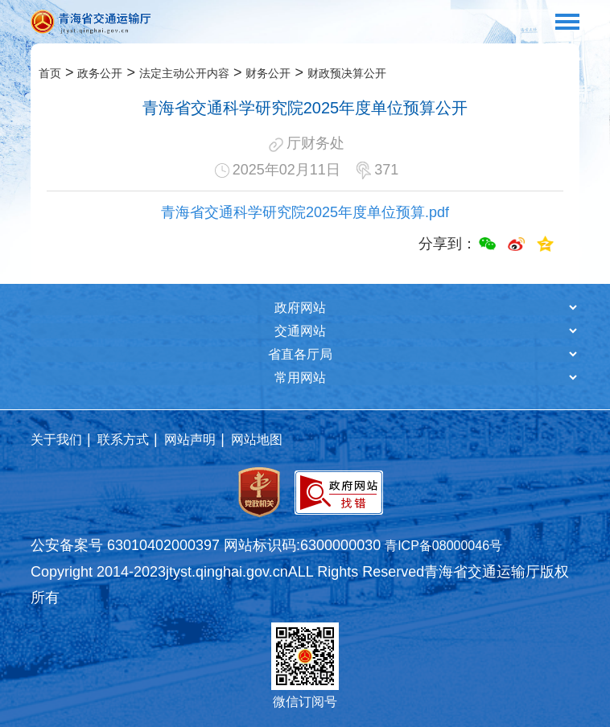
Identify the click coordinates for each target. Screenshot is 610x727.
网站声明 (190, 439)
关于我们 (56, 439)
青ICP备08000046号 (443, 545)
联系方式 (123, 439)
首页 (50, 73)
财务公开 (268, 73)
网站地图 (256, 439)
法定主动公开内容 (184, 73)
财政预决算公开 (346, 73)
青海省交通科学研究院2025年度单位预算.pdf (305, 212)
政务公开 (99, 73)
